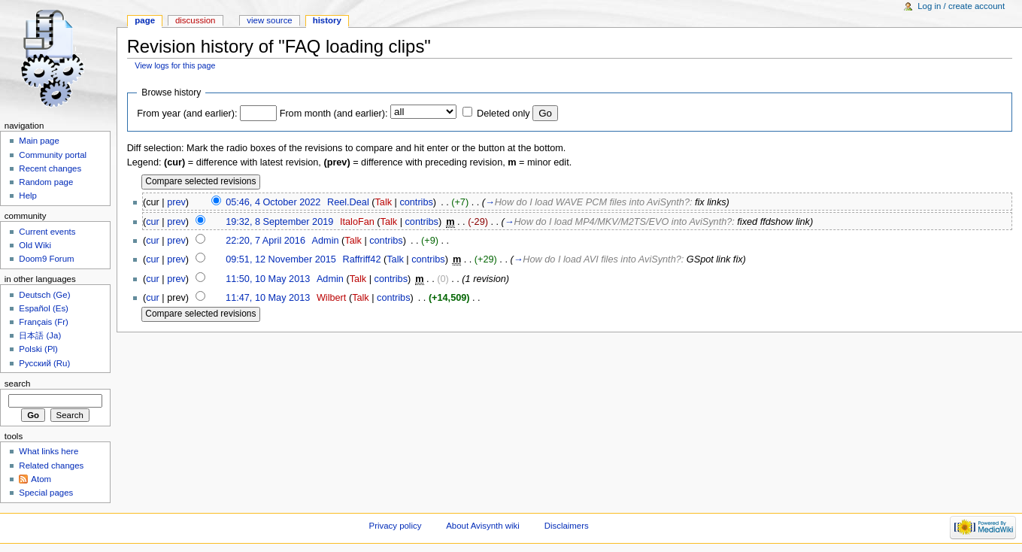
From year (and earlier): (187, 113)
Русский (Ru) (44, 363)
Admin (325, 240)
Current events (47, 231)
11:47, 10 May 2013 (268, 298)
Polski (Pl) (38, 348)
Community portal (52, 154)
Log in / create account (961, 6)
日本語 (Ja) (40, 335)
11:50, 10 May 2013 (268, 279)
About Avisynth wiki (483, 525)
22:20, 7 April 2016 (265, 240)
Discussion (195, 20)
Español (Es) (43, 308)
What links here (48, 451)
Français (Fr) (43, 321)
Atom (41, 479)
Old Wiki (35, 245)
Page (145, 20)
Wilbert (331, 298)
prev (176, 202)
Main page (39, 140)
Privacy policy (395, 525)
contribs (415, 202)
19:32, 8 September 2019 (279, 222)
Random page (46, 182)
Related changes (51, 465)
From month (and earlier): (334, 113)
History (327, 20)
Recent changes (50, 168)
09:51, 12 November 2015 (281, 259)
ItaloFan (357, 222)
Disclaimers (566, 525)
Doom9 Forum (46, 258)
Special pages (46, 492)
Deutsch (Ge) (44, 294)
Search (18, 383)
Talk (383, 202)
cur (152, 222)
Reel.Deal (348, 202)
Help (28, 195)
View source (269, 20)
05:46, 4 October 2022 (273, 202)
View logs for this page (175, 65)
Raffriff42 (361, 259)
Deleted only (503, 113)
